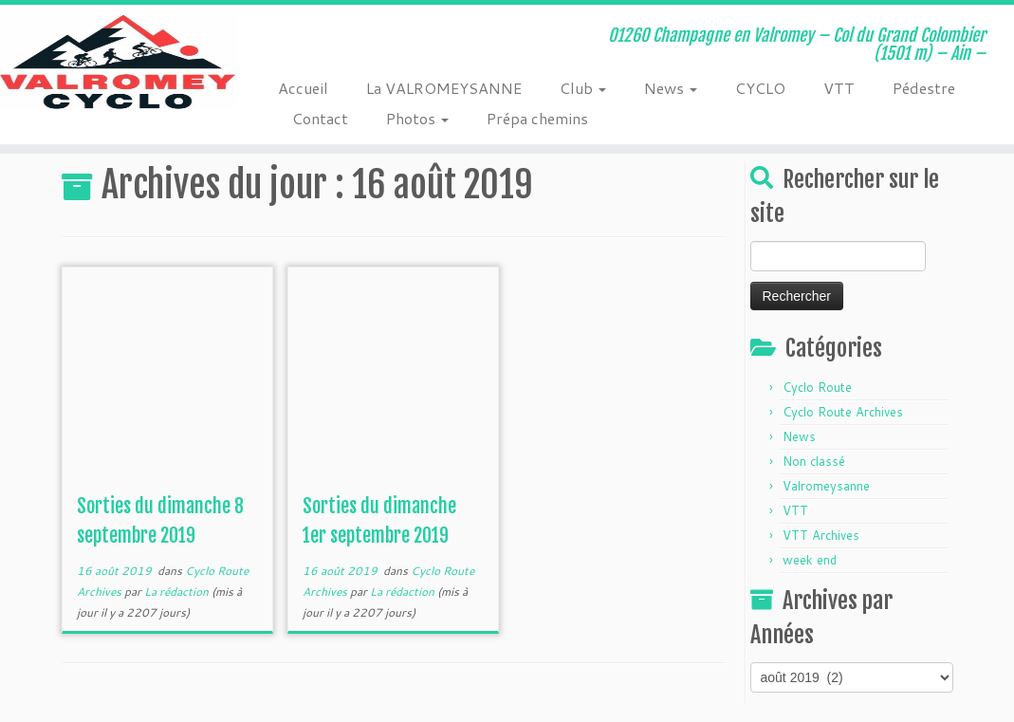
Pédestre (924, 88)
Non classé (814, 461)
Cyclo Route (817, 387)
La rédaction (176, 591)
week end (810, 559)
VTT (839, 88)
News (670, 88)
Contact (320, 118)
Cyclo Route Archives (843, 411)
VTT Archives (821, 535)
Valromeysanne (826, 485)
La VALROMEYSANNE (444, 88)
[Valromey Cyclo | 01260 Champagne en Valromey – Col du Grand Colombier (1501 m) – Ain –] (118, 61)
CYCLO (760, 88)
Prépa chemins (537, 118)
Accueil (303, 88)
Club (583, 88)
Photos (417, 118)
